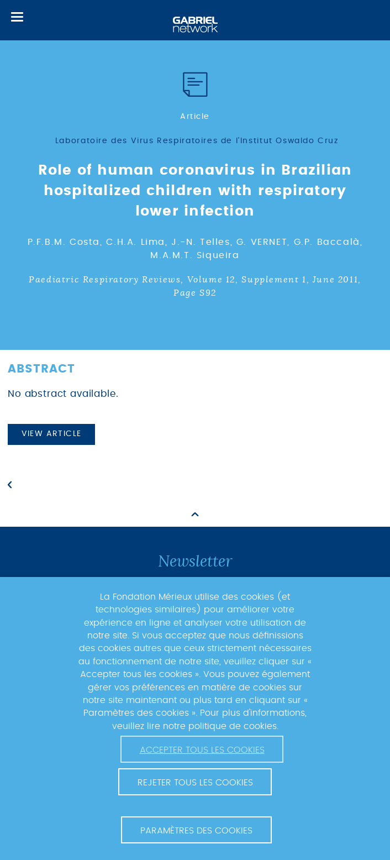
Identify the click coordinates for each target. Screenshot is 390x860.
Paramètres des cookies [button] (196, 830)
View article (52, 434)
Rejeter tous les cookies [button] (195, 782)
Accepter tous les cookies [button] (202, 750)
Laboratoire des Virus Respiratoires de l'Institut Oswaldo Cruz (197, 141)
